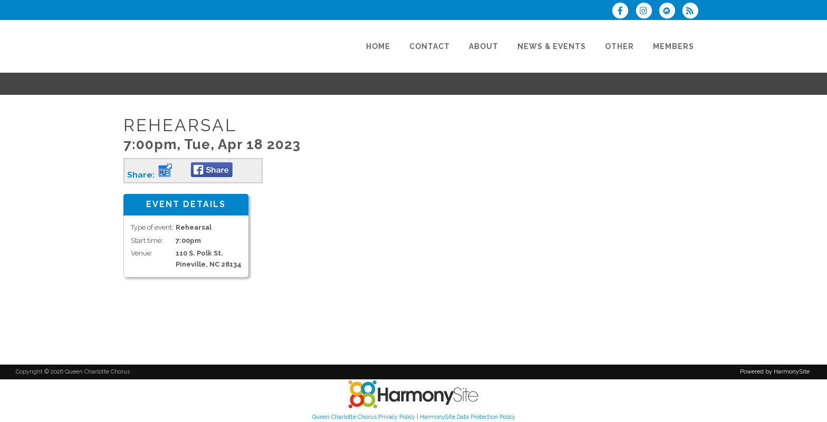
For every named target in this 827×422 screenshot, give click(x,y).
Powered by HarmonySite (775, 371)
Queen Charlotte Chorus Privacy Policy (363, 417)
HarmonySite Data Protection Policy (467, 417)
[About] (483, 46)
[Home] (378, 46)
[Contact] (429, 46)
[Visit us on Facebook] (623, 12)
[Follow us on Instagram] (646, 12)
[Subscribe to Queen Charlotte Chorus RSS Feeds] (693, 12)
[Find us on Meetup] (670, 12)
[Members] (673, 46)
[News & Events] (551, 46)
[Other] (619, 46)
